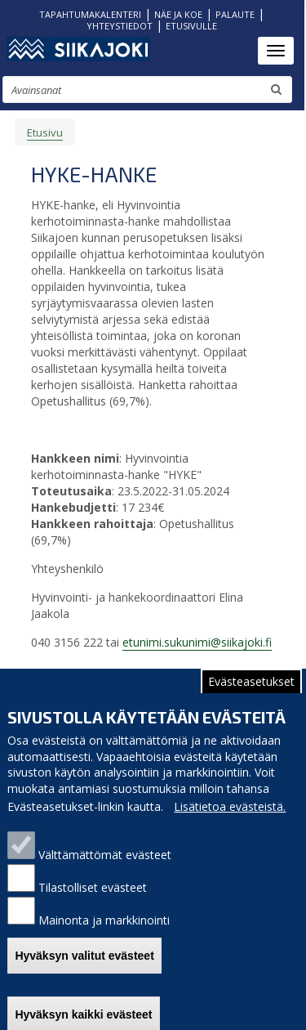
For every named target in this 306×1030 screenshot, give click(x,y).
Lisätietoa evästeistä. (230, 820)
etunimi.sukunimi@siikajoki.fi (197, 642)
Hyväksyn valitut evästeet (84, 968)
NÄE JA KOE (178, 14)
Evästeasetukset (251, 694)
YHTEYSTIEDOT (119, 26)
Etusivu (45, 132)
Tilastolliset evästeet (92, 901)
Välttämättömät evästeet (104, 868)
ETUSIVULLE (191, 26)
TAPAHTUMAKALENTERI (90, 14)
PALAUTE (235, 14)
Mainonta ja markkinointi (104, 934)
